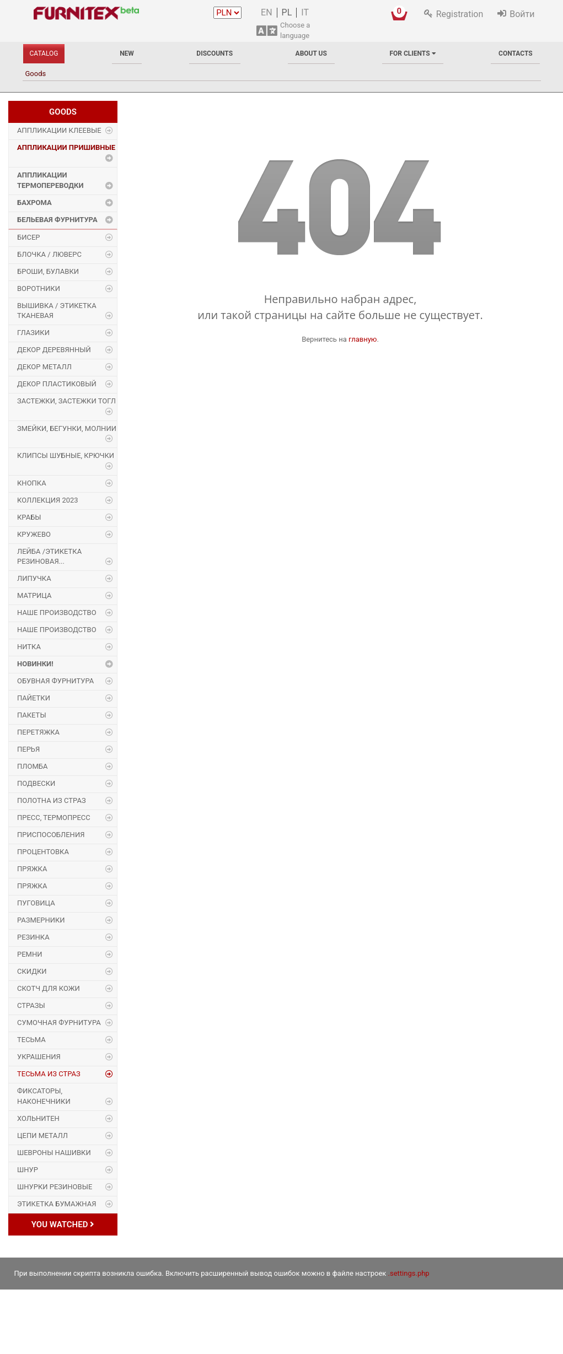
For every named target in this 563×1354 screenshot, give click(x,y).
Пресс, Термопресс (53, 817)
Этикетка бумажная (56, 1204)
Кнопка (31, 483)
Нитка (29, 647)
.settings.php (409, 1273)
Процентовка (43, 852)
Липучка (34, 578)
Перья (28, 749)
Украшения (39, 1057)
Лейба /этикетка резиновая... (49, 556)
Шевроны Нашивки (54, 1152)
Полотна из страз (51, 800)
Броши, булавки (48, 271)
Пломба (32, 766)
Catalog (44, 53)
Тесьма (31, 1039)
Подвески (36, 783)
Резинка (33, 937)
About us (311, 53)
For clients (412, 53)
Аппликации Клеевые (59, 130)
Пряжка (32, 869)
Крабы (29, 517)
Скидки (32, 971)
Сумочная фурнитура (59, 1022)
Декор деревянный (54, 350)
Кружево (34, 534)
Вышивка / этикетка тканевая (56, 310)
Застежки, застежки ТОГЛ (66, 401)
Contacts (515, 53)
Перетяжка (38, 732)
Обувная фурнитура (55, 681)
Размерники (41, 920)
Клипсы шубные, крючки (65, 455)
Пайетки (33, 698)
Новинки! (35, 664)
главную (362, 339)
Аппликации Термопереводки (50, 180)
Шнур (27, 1170)
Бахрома (34, 202)
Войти (522, 14)
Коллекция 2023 (47, 500)
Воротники (38, 288)
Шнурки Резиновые (54, 1187)
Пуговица (36, 903)
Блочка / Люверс (49, 254)
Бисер (28, 237)
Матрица (34, 595)
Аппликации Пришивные (66, 147)
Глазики (33, 332)
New (127, 53)
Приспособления (50, 834)
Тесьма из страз (49, 1074)
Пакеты (31, 715)
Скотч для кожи (48, 988)
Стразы (31, 1005)
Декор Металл (44, 367)
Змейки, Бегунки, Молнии (66, 428)
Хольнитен (38, 1118)
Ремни (29, 954)
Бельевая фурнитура (57, 219)
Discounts (214, 53)
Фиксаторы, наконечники (44, 1096)
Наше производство (56, 612)
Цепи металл (42, 1135)
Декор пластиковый (56, 384)
